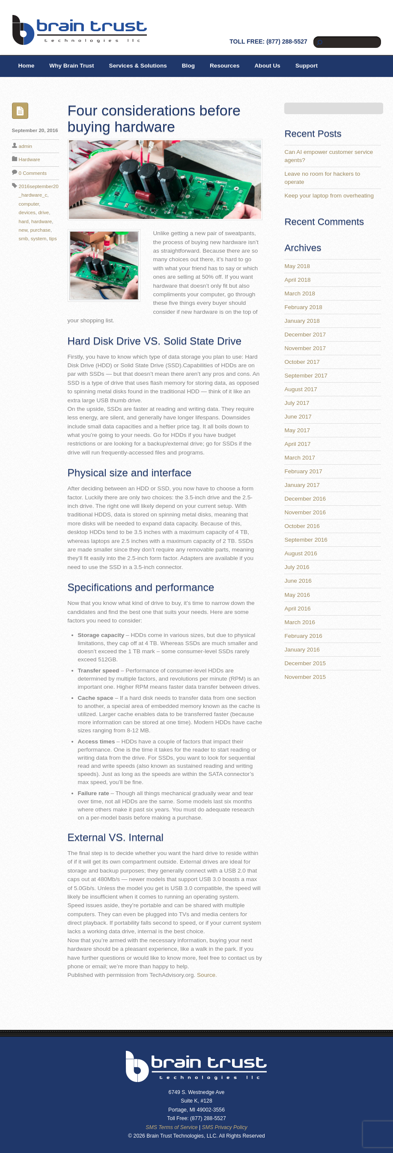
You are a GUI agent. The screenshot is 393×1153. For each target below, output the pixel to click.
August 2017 (300, 389)
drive (43, 212)
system (39, 238)
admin (25, 146)
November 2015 (305, 677)
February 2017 (303, 471)
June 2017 (298, 416)
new (23, 230)
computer (29, 203)
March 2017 (299, 457)
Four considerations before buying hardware (154, 118)
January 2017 (301, 485)
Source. (207, 975)
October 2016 (301, 526)
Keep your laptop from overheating (329, 195)
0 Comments (33, 173)
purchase (40, 230)
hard (24, 221)
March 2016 (299, 622)
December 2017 (305, 334)
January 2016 (301, 649)
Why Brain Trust (71, 65)
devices (27, 212)
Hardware (29, 159)
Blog (188, 65)
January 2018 (301, 321)
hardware (41, 221)
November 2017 (305, 348)
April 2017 (297, 444)
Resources (225, 65)
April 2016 (297, 608)
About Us (267, 65)
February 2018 (303, 307)
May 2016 (297, 595)
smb (23, 238)
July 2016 (296, 567)
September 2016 (306, 540)
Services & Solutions (138, 65)
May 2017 (297, 430)
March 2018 (299, 293)
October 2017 (301, 362)
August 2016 (300, 553)
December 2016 (305, 498)
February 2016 (303, 636)
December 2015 (305, 663)
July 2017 (296, 403)
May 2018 (297, 266)
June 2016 (298, 581)
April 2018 (297, 280)
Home (26, 65)
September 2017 (306, 375)
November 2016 (305, 512)
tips (53, 238)
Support (306, 65)
